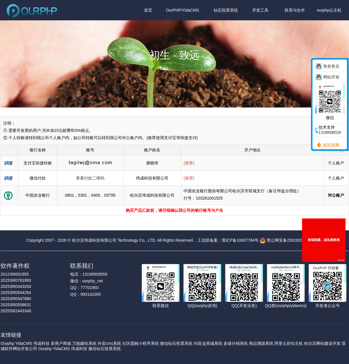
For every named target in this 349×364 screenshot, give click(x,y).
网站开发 (331, 77)
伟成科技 (41, 343)
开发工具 (260, 10)
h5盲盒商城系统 (208, 343)
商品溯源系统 (261, 343)
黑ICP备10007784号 (240, 240)
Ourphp (7, 343)
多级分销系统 (235, 343)
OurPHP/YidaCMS (182, 10)
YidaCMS (23, 343)
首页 (148, 10)
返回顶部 (326, 145)
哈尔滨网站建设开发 (322, 343)
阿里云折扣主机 (289, 343)
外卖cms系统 (109, 343)
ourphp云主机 (329, 10)
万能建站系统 (84, 343)
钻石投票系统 (226, 10)
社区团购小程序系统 (140, 343)
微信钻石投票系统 (176, 343)
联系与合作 (295, 10)
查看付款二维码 (90, 178)
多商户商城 (61, 343)
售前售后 (331, 66)
